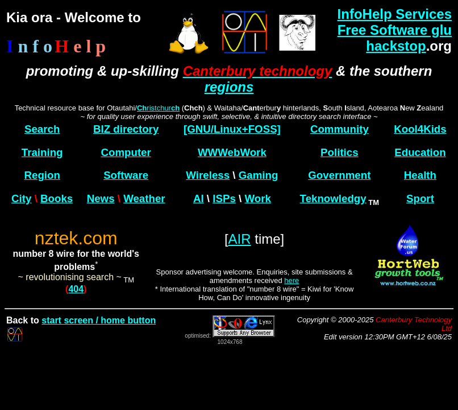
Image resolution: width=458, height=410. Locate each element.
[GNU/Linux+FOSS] (232, 129)
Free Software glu (395, 30)
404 (76, 289)
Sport (420, 198)
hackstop (396, 46)
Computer (126, 152)
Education (419, 152)
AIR (239, 239)
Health (420, 175)
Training (42, 152)
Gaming (258, 175)
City (21, 198)
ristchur (158, 108)
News (101, 198)
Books (56, 198)
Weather (144, 198)
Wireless (208, 175)
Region (42, 175)
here (291, 280)
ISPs (224, 198)
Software (125, 175)
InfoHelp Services (395, 14)
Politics (339, 152)
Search (42, 129)
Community (339, 129)
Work (257, 198)
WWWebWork (232, 152)
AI (198, 198)
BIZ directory (126, 129)
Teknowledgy (333, 198)
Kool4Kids (420, 129)
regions (229, 87)
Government (339, 175)
